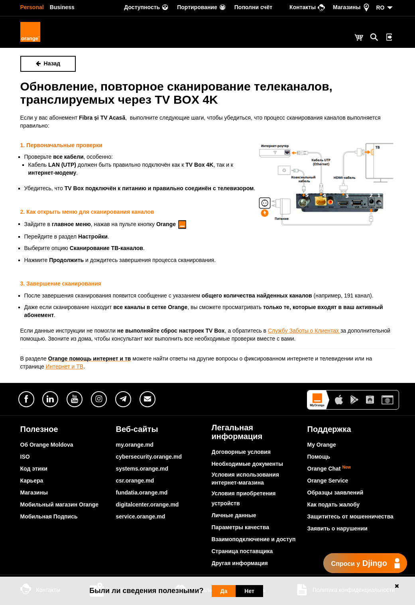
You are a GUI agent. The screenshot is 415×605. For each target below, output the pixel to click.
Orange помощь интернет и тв (89, 358)
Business (62, 7)
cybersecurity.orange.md (149, 456)
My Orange (321, 444)
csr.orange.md (135, 480)
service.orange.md (140, 516)
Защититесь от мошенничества (350, 516)
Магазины (34, 492)
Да (224, 591)
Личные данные (234, 515)
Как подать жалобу (333, 504)
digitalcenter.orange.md (147, 504)
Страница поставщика (242, 551)
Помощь (318, 456)
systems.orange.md (142, 468)
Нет (249, 591)
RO (380, 7)
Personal (32, 7)
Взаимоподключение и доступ (254, 539)
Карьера (31, 480)
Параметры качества (240, 527)
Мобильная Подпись (49, 516)
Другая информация (240, 563)
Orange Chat (329, 468)
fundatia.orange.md (142, 492)
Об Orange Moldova (46, 444)
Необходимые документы (247, 464)
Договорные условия (241, 452)
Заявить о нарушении (337, 528)
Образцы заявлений (335, 492)
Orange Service (327, 480)
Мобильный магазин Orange (59, 504)
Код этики (33, 468)
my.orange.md (135, 444)
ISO (25, 456)
